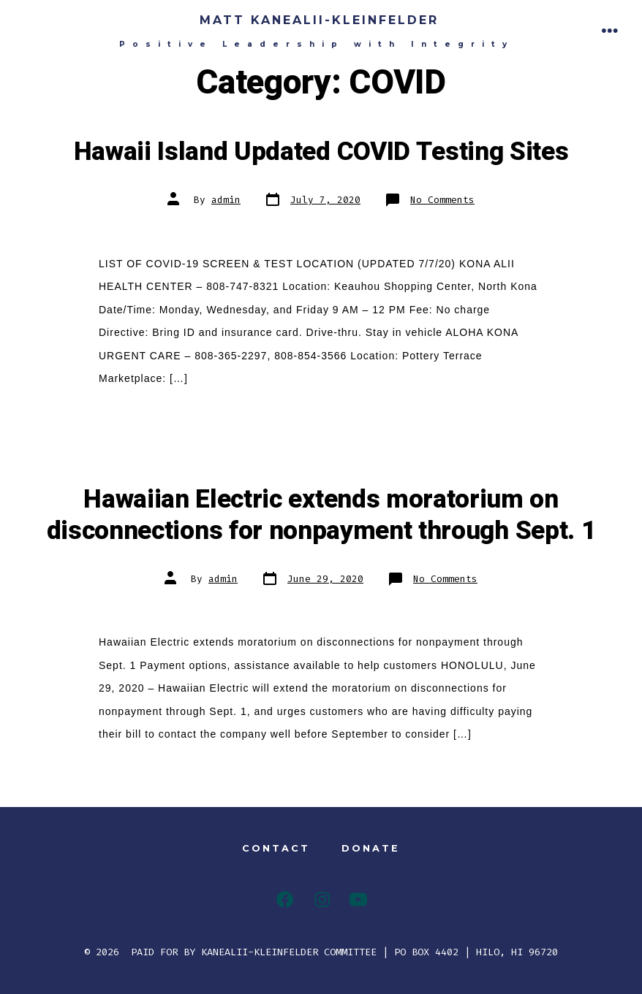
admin (226, 200)
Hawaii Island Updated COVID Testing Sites (321, 152)
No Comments (442, 200)
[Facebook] (285, 899)
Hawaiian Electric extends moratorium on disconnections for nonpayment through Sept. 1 (321, 515)
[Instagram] (322, 899)
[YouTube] (358, 899)
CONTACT (276, 848)
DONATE (370, 848)
